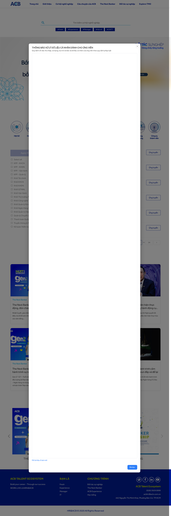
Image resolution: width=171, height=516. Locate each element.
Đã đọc (132, 467)
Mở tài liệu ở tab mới (39, 460)
